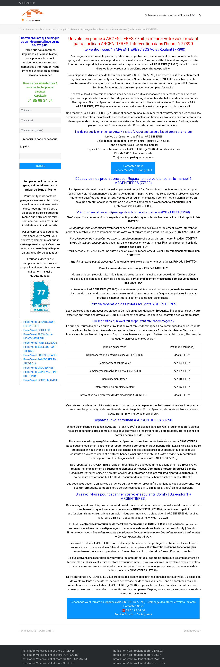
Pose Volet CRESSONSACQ (40, 355)
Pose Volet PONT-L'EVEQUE (40, 342)
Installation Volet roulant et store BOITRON (139, 663)
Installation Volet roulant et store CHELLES (48, 663)
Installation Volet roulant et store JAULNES (48, 650)
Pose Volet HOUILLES (36, 330)
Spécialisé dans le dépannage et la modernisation (85, 29)
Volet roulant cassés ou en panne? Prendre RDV (169, 15)
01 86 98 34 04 (28, 3)
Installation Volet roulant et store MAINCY (138, 659)
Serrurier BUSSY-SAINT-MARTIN (37, 630)
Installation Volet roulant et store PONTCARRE (50, 654)
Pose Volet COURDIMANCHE (40, 380)
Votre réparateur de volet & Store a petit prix (39, 29)
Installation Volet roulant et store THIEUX (138, 650)
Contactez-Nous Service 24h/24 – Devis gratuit (133, 168)
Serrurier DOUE (191, 630)
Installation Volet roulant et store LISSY (137, 654)
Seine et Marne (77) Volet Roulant (126, 29)
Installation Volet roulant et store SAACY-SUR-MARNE (55, 659)
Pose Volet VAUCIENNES (38, 367)
